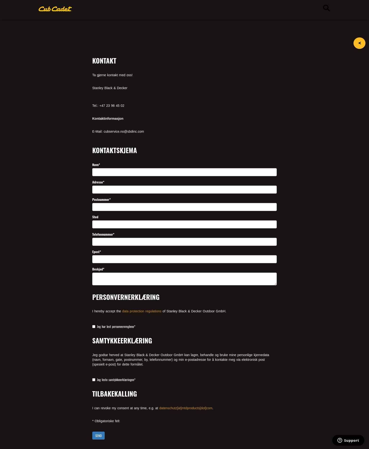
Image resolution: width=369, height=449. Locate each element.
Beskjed (98, 269)
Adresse (98, 182)
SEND (98, 435)
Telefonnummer (103, 234)
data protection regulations (141, 311)
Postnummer (101, 199)
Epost (96, 251)
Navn (96, 164)
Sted (95, 217)
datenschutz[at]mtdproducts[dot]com (186, 408)
